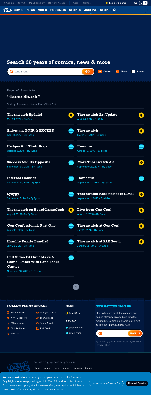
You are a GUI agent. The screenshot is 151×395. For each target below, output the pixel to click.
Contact (87, 3)
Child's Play (37, 3)
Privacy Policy (106, 350)
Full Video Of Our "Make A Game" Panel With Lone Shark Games (33, 264)
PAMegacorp (15, 328)
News (121, 73)
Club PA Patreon (17, 333)
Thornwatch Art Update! (98, 117)
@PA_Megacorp (17, 323)
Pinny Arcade (56, 3)
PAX (21, 3)
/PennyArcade (16, 317)
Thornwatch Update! (24, 117)
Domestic (85, 180)
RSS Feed (43, 333)
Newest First (38, 107)
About (76, 3)
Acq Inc (9, 3)
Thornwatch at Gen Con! (98, 228)
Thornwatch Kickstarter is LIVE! (105, 196)
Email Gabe (73, 317)
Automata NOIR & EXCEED (30, 133)
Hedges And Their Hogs (27, 149)
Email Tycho (73, 337)
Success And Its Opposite (28, 165)
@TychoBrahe (74, 332)
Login (112, 3)
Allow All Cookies (135, 381)
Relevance (23, 107)
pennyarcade (44, 323)
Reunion (84, 149)
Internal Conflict (21, 180)
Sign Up (122, 3)
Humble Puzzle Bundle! (27, 244)
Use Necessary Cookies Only (99, 381)
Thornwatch (87, 133)
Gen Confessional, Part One (31, 228)
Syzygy (13, 196)
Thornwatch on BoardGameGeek (35, 212)
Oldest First (53, 107)
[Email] (112, 338)
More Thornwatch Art (95, 165)
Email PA (13, 338)
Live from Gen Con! (94, 212)
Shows (137, 73)
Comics (105, 73)
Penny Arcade (45, 328)
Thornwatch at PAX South (99, 244)
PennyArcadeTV (46, 317)
